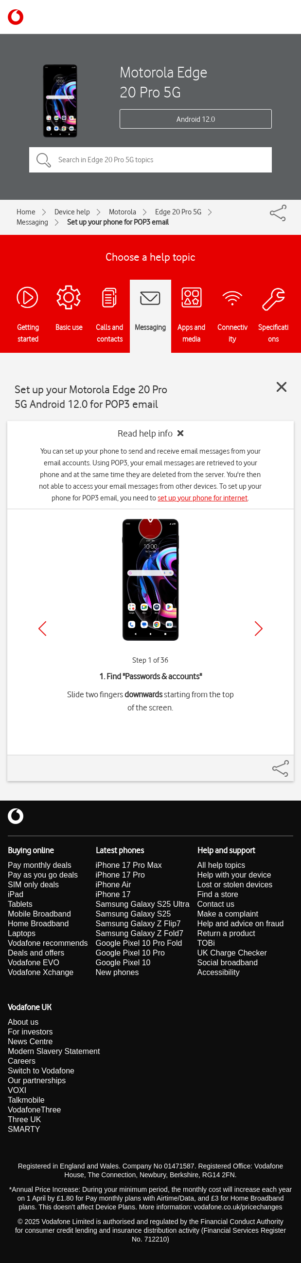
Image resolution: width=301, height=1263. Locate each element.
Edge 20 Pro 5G (178, 212)
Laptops (21, 933)
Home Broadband (38, 923)
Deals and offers (36, 953)
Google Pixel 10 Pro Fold (139, 943)
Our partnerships (37, 1080)
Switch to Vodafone (41, 1071)
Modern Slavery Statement (54, 1051)
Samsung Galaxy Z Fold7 (140, 933)
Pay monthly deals (39, 865)
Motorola (122, 212)
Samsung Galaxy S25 (133, 914)
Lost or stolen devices (235, 884)
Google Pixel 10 (123, 962)
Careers (21, 1061)
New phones (117, 972)
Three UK (24, 1119)
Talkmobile (26, 1100)
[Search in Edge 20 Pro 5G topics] (150, 159)
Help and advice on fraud (240, 923)
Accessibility (218, 972)
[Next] (259, 628)
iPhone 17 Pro (120, 875)
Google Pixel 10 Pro (130, 953)
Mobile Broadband (39, 914)
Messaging (32, 222)
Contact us (215, 904)
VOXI (17, 1090)
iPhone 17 (113, 894)
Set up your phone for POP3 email (118, 222)
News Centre (30, 1041)
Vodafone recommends (48, 943)
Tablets (20, 904)
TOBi (206, 943)
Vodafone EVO (33, 962)
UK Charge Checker (232, 953)
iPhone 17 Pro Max (129, 865)
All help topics (221, 865)
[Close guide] (281, 387)
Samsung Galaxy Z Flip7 (138, 923)
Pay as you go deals (43, 875)
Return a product (226, 933)
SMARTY (24, 1129)
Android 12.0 (196, 119)
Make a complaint (227, 914)
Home (26, 212)
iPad (15, 894)
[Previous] (42, 628)
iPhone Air (113, 884)
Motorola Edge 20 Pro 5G (163, 82)
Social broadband (227, 962)
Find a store (217, 894)
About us (23, 1022)
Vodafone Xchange (40, 972)
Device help (72, 212)
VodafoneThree (34, 1110)
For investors (30, 1032)
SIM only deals (33, 884)
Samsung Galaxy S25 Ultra (143, 904)
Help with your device (234, 875)
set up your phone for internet (203, 498)
